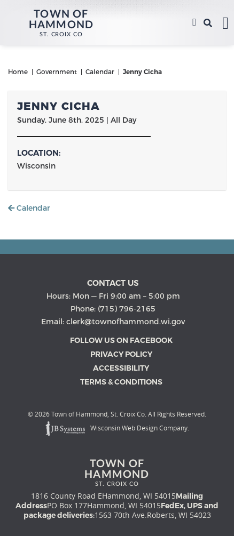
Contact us (113, 283)
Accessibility (121, 368)
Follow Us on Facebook (121, 340)
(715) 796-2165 (194, 23)
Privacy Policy (121, 354)
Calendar (29, 208)
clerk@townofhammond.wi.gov (125, 321)
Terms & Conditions (121, 382)
